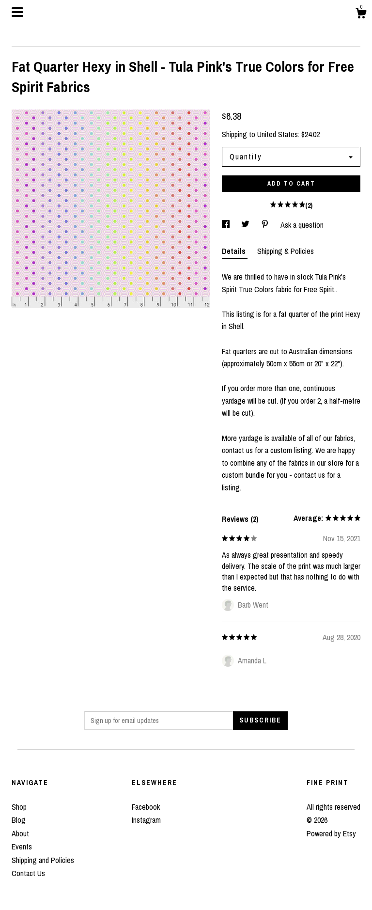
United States (277, 134)
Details (235, 251)
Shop (19, 806)
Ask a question (302, 225)
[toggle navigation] (17, 12)
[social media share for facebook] (227, 225)
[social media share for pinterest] (266, 225)
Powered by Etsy (331, 833)
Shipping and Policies (43, 860)
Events (22, 846)
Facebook (146, 806)
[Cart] (361, 14)
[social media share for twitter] (246, 225)
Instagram (146, 820)
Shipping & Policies (285, 251)
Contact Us (28, 873)
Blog (19, 820)
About (20, 833)
